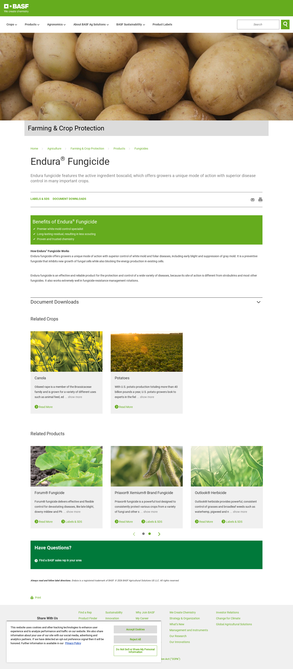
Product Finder (88, 618)
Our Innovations (179, 642)
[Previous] (134, 533)
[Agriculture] (54, 148)
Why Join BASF (145, 612)
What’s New (176, 624)
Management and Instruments (188, 630)
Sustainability (113, 612)
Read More (43, 407)
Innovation (112, 618)
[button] (146, 302)
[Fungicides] (141, 148)
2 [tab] (149, 533)
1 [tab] (143, 533)
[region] (84, 641)
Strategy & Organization (184, 618)
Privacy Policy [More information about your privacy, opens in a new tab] (73, 643)
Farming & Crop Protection (66, 128)
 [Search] (285, 24)
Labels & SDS (71, 522)
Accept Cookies (135, 629)
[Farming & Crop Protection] (88, 148)
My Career (142, 618)
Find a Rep (85, 612)
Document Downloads (69, 198)
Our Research (178, 636)
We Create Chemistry (182, 612)
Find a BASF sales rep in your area (58, 561)
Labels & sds (40, 198)
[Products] (120, 148)
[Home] (35, 148)
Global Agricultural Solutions (234, 624)
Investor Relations (227, 612)
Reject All (135, 639)
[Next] (159, 533)
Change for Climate (228, 618)
